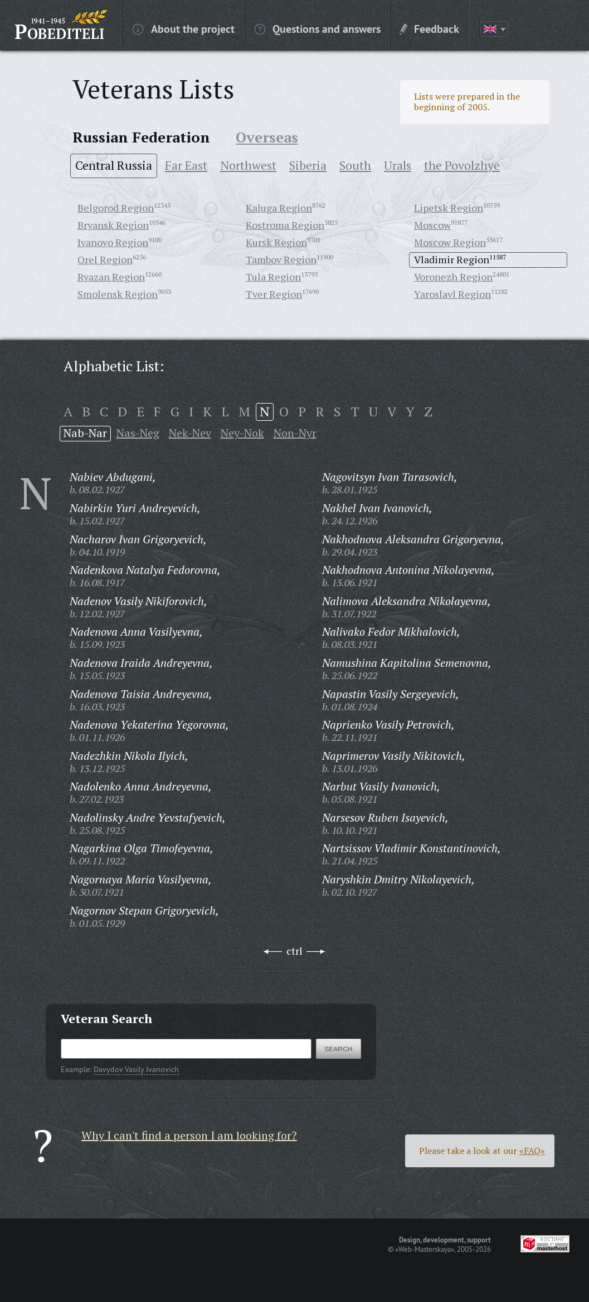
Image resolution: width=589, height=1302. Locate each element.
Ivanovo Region (112, 242)
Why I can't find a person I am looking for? (189, 1135)
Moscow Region (450, 242)
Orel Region (105, 259)
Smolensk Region (117, 294)
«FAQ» (532, 1150)
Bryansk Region (113, 225)
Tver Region (274, 294)
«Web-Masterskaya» (424, 1249)
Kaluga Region (279, 207)
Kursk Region (276, 242)
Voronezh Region (453, 276)
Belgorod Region (115, 207)
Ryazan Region (111, 276)
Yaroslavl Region (452, 294)
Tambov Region (281, 259)
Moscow (432, 225)
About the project (184, 28)
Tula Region (273, 276)
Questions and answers (318, 28)
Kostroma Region (285, 225)
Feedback (429, 28)
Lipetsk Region (448, 207)
